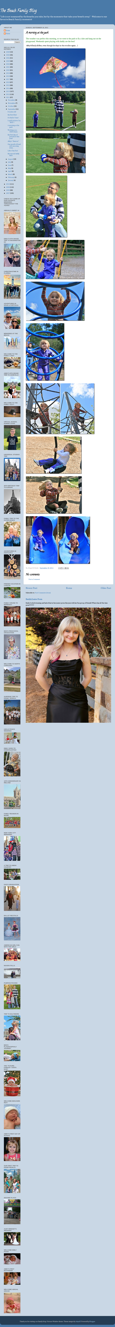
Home (69, 588)
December (11, 100)
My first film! (12, 115)
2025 (8, 55)
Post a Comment (34, 579)
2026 (8, 52)
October (11, 106)
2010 (8, 184)
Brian (8, 30)
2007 (8, 193)
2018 (8, 76)
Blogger (92, 1321)
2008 (8, 190)
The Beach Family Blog (18, 11)
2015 (8, 85)
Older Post (106, 588)
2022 (8, 64)
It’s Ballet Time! (13, 118)
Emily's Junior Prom (34, 599)
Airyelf (78, 1321)
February (11, 177)
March (10, 174)
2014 (8, 88)
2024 (8, 58)
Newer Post (31, 588)
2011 (8, 97)
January (11, 180)
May (9, 168)
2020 (8, 70)
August (10, 159)
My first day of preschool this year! (13, 136)
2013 (8, 91)
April (10, 171)
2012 (8, 94)
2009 (8, 187)
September (12, 109)
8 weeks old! (12, 112)
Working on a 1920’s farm (12, 131)
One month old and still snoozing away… (14, 146)
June (10, 165)
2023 (8, 61)
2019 (8, 73)
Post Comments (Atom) (43, 593)
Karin (8, 33)
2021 (8, 67)
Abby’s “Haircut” (13, 141)
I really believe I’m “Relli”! (14, 121)
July (9, 162)
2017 (8, 79)
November (12, 103)
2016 (8, 82)
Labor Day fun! (13, 151)
